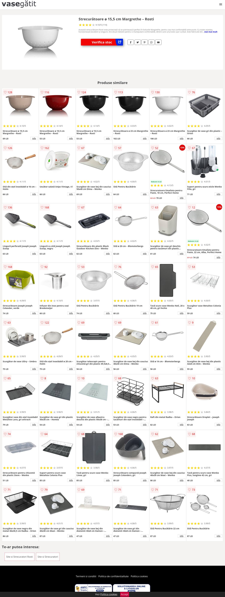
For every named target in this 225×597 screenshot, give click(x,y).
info (34, 138)
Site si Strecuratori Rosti (19, 556)
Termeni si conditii (86, 576)
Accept (124, 594)
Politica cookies (139, 576)
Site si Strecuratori (48, 556)
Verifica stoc (107, 42)
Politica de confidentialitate (113, 576)
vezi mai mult (210, 31)
